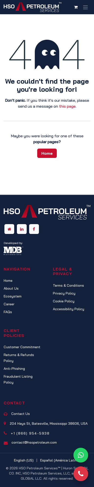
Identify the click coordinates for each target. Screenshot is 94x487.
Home (47, 153)
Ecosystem (13, 296)
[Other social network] (9, 229)
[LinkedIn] (22, 229)
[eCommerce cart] (76, 7)
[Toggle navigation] (85, 7)
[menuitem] (24, 460)
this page (67, 106)
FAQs (8, 312)
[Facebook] (34, 229)
